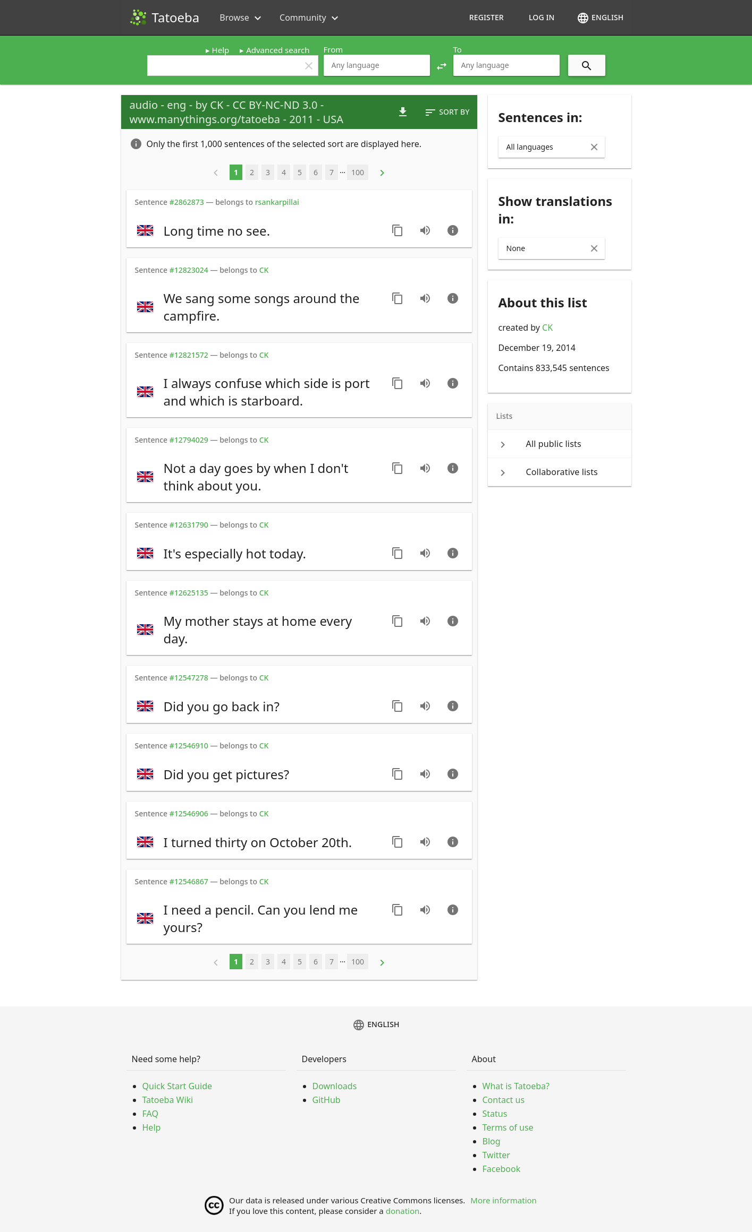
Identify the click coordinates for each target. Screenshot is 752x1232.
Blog (492, 1141)
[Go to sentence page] (452, 230)
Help (221, 50)
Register (486, 17)
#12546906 (189, 813)
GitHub (326, 1100)
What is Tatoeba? (516, 1086)
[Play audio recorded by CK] (425, 230)
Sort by (446, 112)
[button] (441, 65)
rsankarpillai (277, 202)
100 (357, 172)
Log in (542, 17)
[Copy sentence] (397, 230)
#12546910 (189, 745)
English (600, 18)
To (457, 49)
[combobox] (377, 65)
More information (503, 1200)
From (333, 49)
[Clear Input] (594, 147)
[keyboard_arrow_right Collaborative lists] (559, 472)
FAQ (150, 1113)
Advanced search (277, 50)
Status (495, 1113)
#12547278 (189, 678)
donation (403, 1210)
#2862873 (187, 202)
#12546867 (189, 881)
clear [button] (308, 65)
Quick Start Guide (177, 1086)
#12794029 (189, 440)
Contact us (504, 1100)
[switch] (258, 230)
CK (547, 327)
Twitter (496, 1155)
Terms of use (508, 1127)
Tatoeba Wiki (167, 1100)
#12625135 (189, 593)
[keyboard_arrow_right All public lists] (559, 444)
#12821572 (189, 355)
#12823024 (189, 270)
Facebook (502, 1169)
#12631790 (189, 525)
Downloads (334, 1086)
